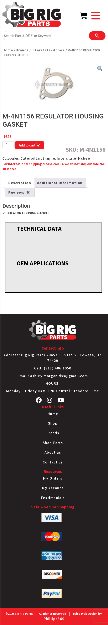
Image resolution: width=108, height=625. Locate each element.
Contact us (53, 462)
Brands (22, 50)
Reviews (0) (19, 192)
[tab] (20, 183)
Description (19, 183)
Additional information (60, 183)
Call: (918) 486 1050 (52, 368)
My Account (52, 488)
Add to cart (27, 145)
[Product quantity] (8, 144)
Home (7, 50)
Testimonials (53, 497)
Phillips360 (54, 618)
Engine (49, 158)
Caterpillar (30, 158)
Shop (52, 423)
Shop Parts (53, 442)
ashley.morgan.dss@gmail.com (59, 376)
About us (53, 452)
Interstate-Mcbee (48, 50)
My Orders (52, 478)
